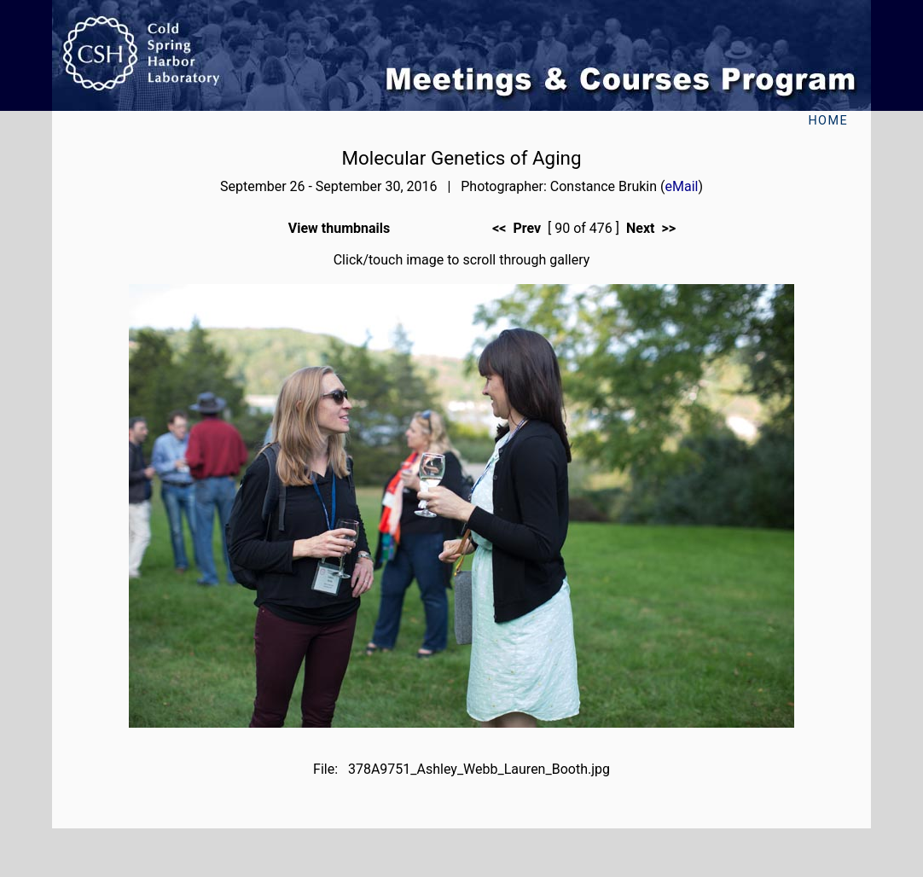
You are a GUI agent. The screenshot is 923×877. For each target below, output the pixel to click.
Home (828, 120)
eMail (682, 186)
